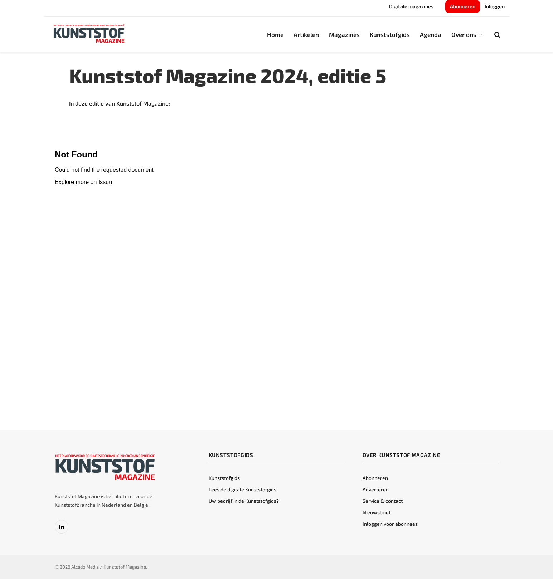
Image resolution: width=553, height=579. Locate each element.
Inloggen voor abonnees (390, 524)
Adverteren (376, 489)
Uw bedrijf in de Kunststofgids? (244, 501)
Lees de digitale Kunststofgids (242, 489)
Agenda (430, 34)
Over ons (463, 34)
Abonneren (462, 6)
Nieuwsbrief (377, 512)
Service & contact (383, 501)
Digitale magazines (411, 6)
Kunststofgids (390, 34)
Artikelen (306, 34)
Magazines (344, 34)
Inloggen (495, 6)
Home (275, 34)
